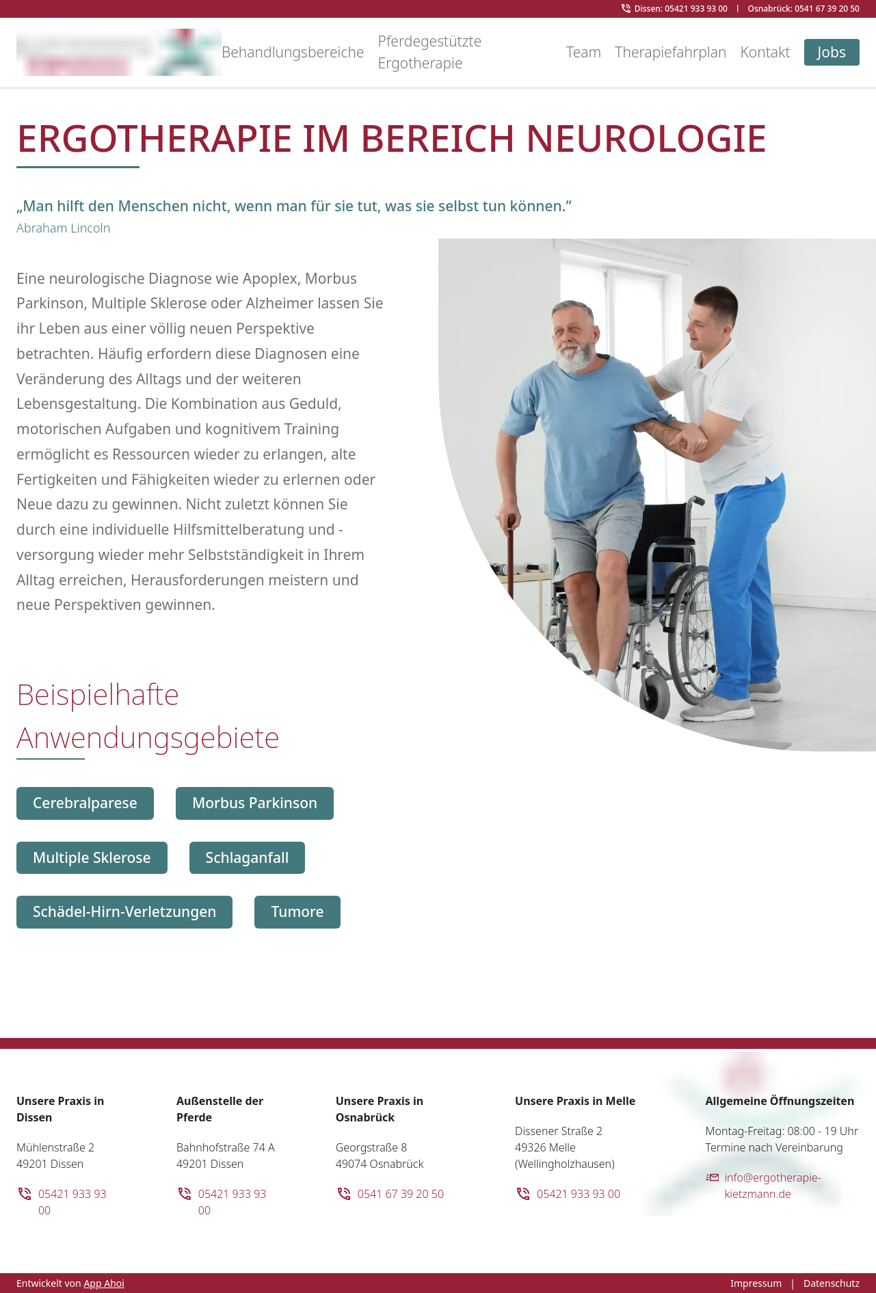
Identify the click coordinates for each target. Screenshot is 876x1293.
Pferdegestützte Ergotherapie (430, 51)
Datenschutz (832, 1283)
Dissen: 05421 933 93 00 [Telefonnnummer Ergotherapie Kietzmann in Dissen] (681, 8)
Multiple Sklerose (92, 857)
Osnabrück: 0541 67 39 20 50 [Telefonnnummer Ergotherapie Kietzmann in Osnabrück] (803, 8)
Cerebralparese (85, 802)
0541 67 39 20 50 (390, 1194)
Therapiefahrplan (670, 52)
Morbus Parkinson (254, 802)
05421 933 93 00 (61, 1202)
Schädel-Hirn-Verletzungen (124, 911)
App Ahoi (103, 1283)
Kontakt (765, 52)
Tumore (297, 911)
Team (583, 52)
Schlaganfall (247, 857)
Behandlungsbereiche (293, 52)
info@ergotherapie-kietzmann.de (763, 1185)
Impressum (756, 1283)
